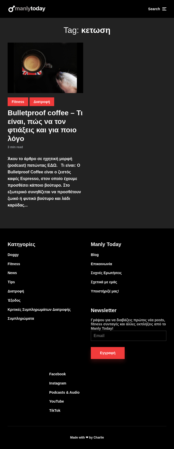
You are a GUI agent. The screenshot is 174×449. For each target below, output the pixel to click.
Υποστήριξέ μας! (105, 291)
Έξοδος (14, 300)
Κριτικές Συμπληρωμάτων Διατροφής (39, 309)
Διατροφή (42, 102)
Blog (95, 255)
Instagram (57, 383)
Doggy (13, 255)
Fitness (18, 102)
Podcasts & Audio (64, 392)
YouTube (56, 401)
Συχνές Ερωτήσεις (106, 273)
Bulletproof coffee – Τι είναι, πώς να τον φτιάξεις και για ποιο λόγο (45, 126)
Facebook (57, 374)
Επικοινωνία (101, 264)
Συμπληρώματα (21, 318)
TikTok (55, 410)
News (12, 273)
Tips (11, 282)
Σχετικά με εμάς (104, 282)
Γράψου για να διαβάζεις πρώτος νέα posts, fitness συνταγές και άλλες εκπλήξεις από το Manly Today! (128, 329)
